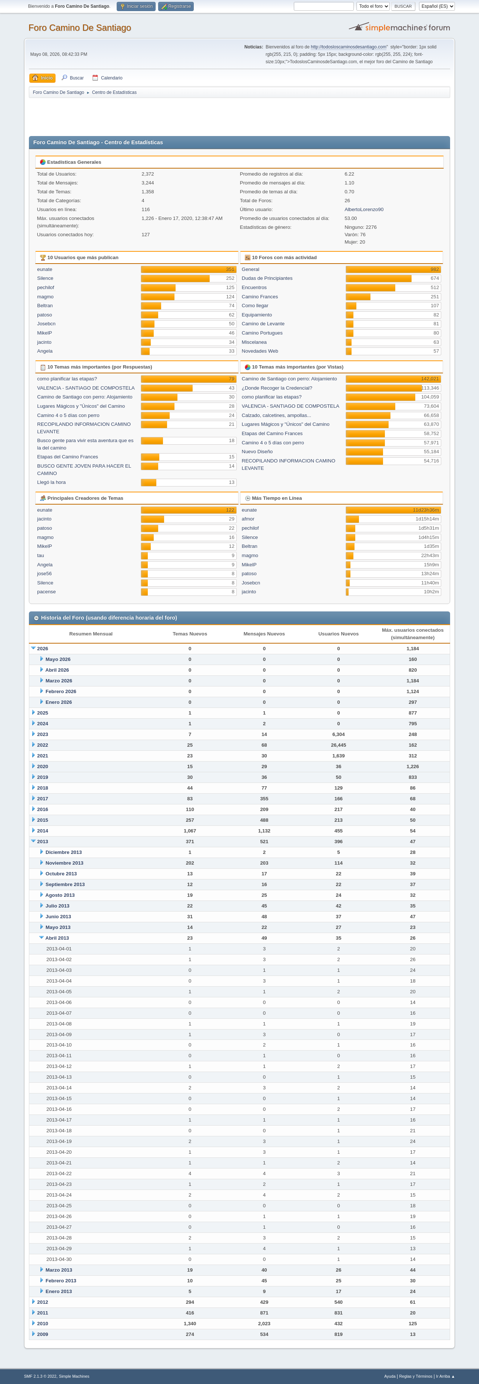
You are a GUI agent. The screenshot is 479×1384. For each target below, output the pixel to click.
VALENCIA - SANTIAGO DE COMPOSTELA (85, 388)
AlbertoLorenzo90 (364, 209)
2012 (42, 1302)
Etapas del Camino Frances (67, 456)
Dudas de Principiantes (267, 278)
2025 (42, 713)
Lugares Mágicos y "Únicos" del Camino (81, 406)
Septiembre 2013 (65, 884)
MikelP (44, 333)
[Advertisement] (159, 115)
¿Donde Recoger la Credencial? (277, 388)
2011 (42, 1313)
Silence (45, 278)
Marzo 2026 (59, 680)
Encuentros (254, 287)
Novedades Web (260, 351)
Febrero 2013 (61, 1280)
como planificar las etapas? (67, 378)
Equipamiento (257, 315)
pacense (46, 591)
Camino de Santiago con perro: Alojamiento (84, 397)
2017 (42, 798)
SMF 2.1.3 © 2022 (40, 1376)
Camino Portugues (262, 333)
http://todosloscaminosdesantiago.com (348, 47)
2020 (42, 766)
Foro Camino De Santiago (80, 28)
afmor (248, 519)
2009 (42, 1334)
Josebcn (46, 323)
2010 (42, 1323)
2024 (42, 723)
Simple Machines (74, 1376)
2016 (42, 809)
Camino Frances (260, 296)
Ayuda (389, 1376)
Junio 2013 (58, 916)
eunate (44, 269)
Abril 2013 (57, 938)
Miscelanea (254, 342)
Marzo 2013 (59, 1270)
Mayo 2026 (58, 659)
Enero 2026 (59, 702)
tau (40, 555)
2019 (42, 777)
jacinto (44, 342)
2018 (42, 788)
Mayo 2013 (58, 927)
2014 (42, 831)
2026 (42, 648)
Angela (45, 351)
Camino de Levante (263, 323)
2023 (42, 734)
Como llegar (255, 305)
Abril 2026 (57, 670)
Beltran (45, 305)
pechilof (45, 287)
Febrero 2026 (61, 691)
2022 (42, 745)
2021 (42, 756)
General (250, 269)
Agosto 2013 (60, 895)
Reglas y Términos (415, 1376)
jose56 (44, 573)
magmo (45, 296)
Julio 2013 (57, 906)
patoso (44, 315)
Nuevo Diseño (257, 451)
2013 (42, 841)
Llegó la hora (51, 482)
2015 (42, 820)
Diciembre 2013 (64, 852)
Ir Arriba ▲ (445, 1376)
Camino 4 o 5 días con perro (68, 415)
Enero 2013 (59, 1291)
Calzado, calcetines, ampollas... (276, 415)
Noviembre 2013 (64, 863)
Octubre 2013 (61, 873)
